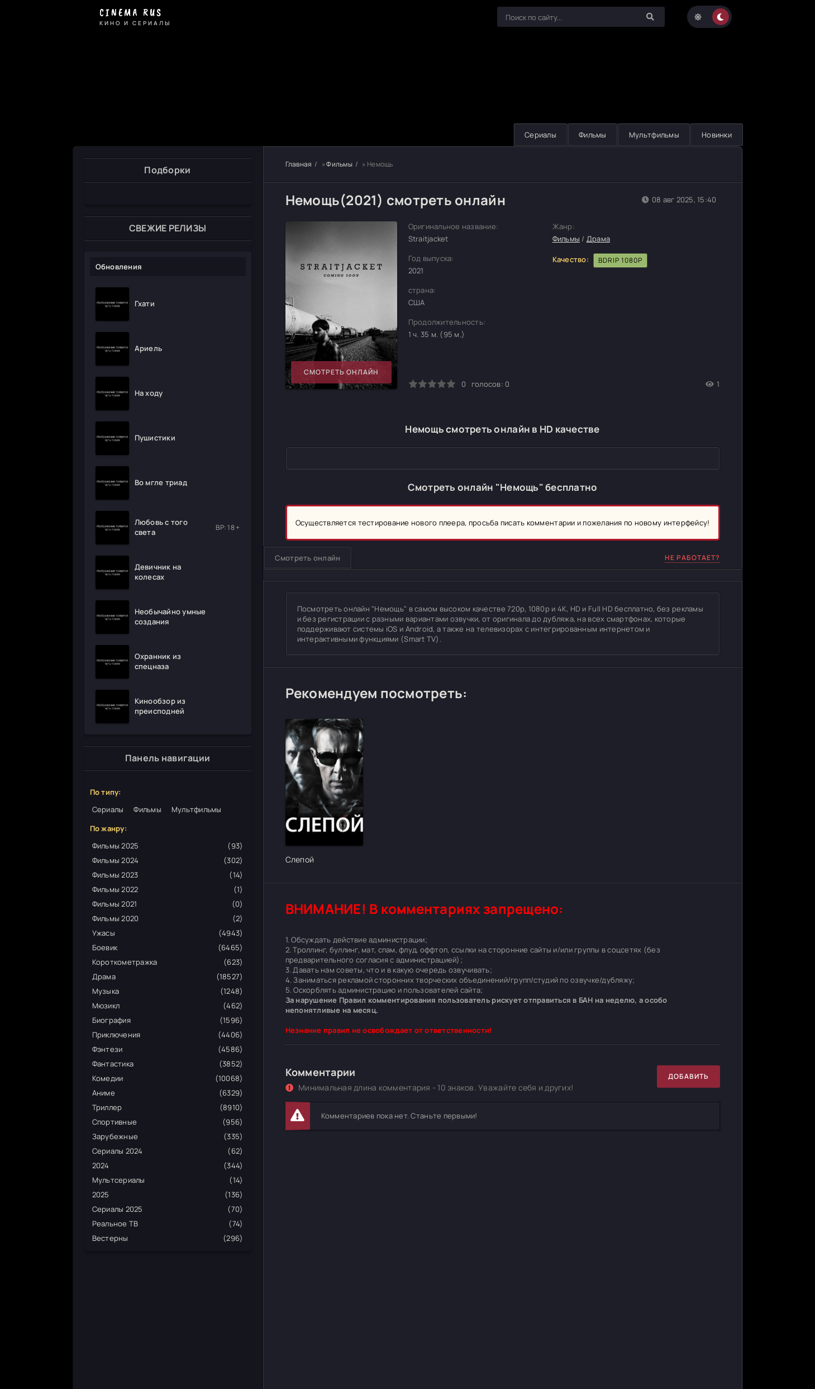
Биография (168, 1020)
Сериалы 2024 (168, 1151)
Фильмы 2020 (168, 918)
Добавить (688, 1076)
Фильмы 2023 (168, 875)
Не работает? (692, 557)
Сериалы (536, 135)
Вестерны (168, 1238)
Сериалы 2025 (168, 1209)
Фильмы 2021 (168, 904)
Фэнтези (168, 1049)
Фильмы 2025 (168, 846)
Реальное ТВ (168, 1224)
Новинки (716, 135)
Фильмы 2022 (168, 889)
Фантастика (168, 1064)
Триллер (168, 1107)
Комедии (168, 1078)
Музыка (168, 991)
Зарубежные (168, 1136)
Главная (298, 164)
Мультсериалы (168, 1180)
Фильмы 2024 (168, 860)
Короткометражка (168, 962)
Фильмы (590, 135)
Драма (168, 976)
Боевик (168, 947)
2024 (168, 1165)
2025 (168, 1194)
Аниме (168, 1093)
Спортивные (168, 1122)
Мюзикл (168, 1006)
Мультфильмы (652, 135)
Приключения (168, 1035)
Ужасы (168, 933)
